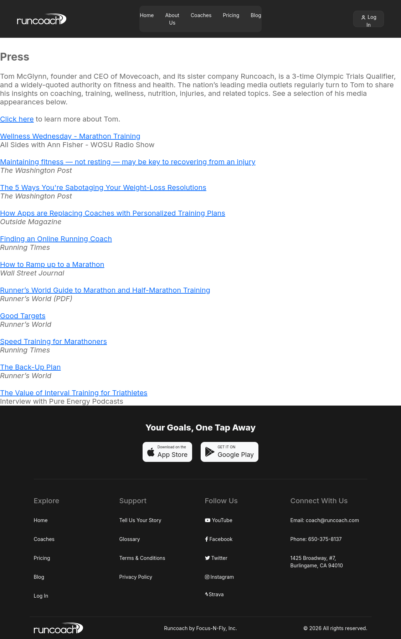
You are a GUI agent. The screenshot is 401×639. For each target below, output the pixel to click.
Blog (256, 15)
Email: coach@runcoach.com (325, 520)
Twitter (216, 558)
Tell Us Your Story (140, 520)
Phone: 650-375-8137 (316, 539)
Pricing (231, 15)
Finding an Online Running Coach (56, 239)
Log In (368, 20)
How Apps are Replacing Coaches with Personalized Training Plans (112, 213)
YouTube (218, 520)
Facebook (219, 539)
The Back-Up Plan (30, 367)
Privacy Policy (136, 577)
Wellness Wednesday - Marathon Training (70, 136)
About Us (172, 19)
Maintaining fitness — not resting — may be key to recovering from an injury (128, 162)
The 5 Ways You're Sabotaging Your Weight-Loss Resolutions (103, 187)
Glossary (129, 539)
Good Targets (22, 315)
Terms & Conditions (142, 558)
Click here (17, 119)
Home (147, 15)
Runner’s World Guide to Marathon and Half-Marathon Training (105, 290)
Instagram (219, 577)
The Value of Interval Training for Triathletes (74, 392)
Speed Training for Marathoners (53, 341)
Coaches (201, 15)
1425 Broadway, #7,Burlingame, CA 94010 (317, 561)
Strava (214, 594)
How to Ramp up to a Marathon (52, 264)
